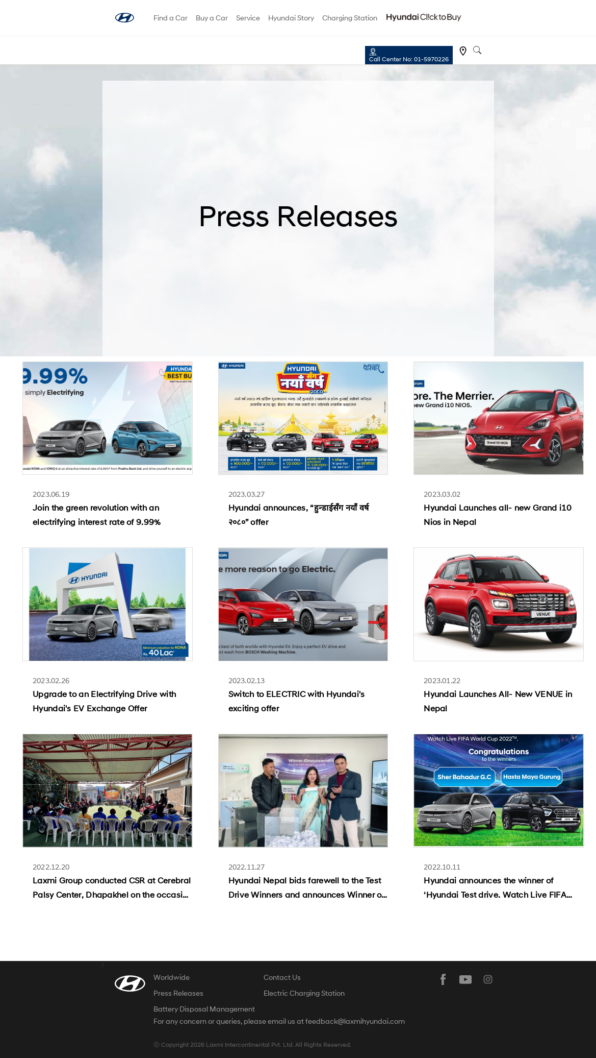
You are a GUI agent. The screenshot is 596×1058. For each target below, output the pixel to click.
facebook (443, 979)
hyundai (124, 17)
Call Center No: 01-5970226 (409, 59)
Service (248, 17)
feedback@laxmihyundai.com (355, 1021)
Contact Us (282, 977)
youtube (465, 979)
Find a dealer (463, 51)
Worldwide (171, 977)
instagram (488, 979)
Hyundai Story (291, 17)
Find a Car (170, 17)
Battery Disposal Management (204, 1008)
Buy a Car (212, 17)
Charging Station (349, 17)
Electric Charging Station (304, 993)
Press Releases (178, 993)
